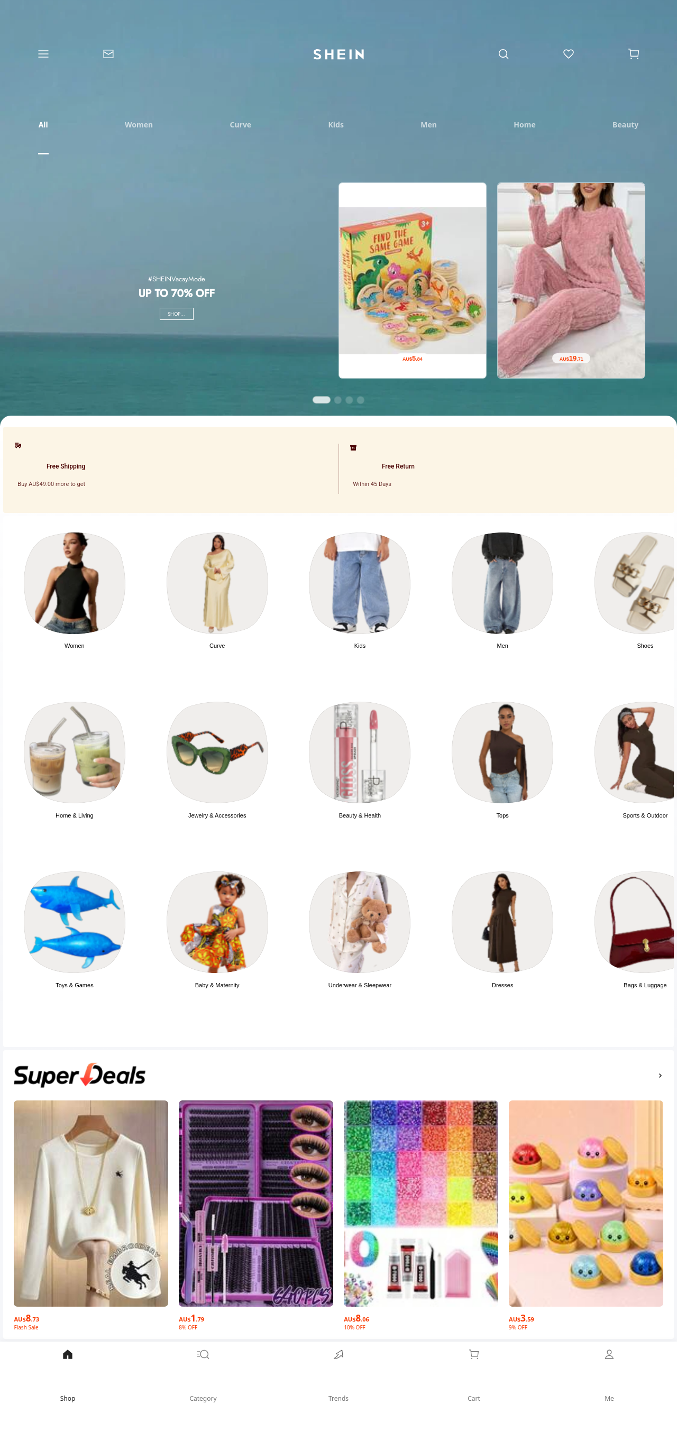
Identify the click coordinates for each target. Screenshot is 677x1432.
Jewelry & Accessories (217, 815)
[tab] (43, 124)
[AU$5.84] (412, 358)
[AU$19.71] (571, 358)
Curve (217, 645)
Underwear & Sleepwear (359, 985)
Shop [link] (67, 1375)
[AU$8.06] (421, 1315)
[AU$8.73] (91, 1315)
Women (75, 645)
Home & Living (75, 815)
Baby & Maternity (217, 985)
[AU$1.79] (256, 1315)
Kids (359, 645)
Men (502, 645)
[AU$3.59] (586, 1315)
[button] (633, 54)
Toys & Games (75, 985)
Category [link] (203, 1375)
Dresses (502, 985)
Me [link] (609, 1375)
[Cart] (633, 54)
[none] (79, 1075)
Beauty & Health (360, 815)
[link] (108, 54)
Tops (503, 815)
